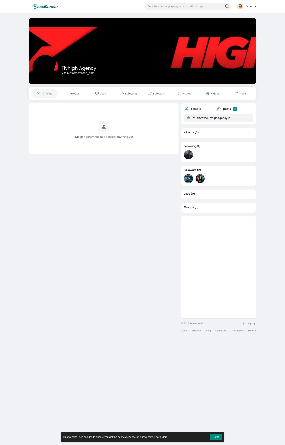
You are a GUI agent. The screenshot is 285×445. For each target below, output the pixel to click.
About (184, 330)
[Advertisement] (218, 241)
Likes (187, 193)
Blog (208, 330)
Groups (189, 207)
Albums (189, 132)
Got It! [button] (215, 437)
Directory (197, 330)
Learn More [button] (161, 437)
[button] (188, 6)
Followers (190, 169)
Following (190, 146)
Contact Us (221, 330)
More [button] (252, 330)
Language (249, 323)
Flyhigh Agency (79, 68)
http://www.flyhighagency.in (211, 118)
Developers (238, 330)
